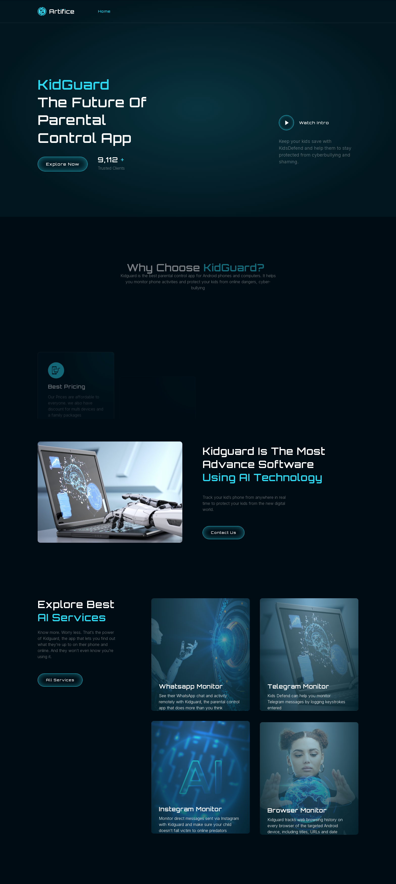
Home (104, 11)
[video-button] (286, 122)
